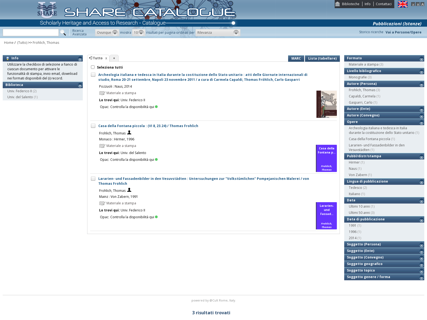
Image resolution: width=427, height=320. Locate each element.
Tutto (98, 58)
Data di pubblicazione (366, 219)
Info (368, 4)
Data (351, 200)
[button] (107, 32)
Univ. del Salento (20, 97)
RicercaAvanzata (79, 32)
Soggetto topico (361, 270)
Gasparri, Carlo (361, 102)
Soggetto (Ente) (360, 250)
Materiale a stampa (364, 64)
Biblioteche (350, 4)
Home (9, 42)
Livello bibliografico (364, 71)
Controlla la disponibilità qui (134, 106)
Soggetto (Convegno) (365, 257)
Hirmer (354, 162)
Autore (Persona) (362, 83)
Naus (353, 168)
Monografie (358, 77)
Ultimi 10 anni (359, 206)
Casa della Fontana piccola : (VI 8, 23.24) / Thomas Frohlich (148, 126)
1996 (352, 231)
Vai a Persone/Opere (404, 32)
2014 (352, 238)
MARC (296, 58)
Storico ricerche (371, 32)
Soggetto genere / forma (368, 277)
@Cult (214, 300)
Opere (352, 121)
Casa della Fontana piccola (369, 139)
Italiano (354, 194)
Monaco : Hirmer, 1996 (116, 139)
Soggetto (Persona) (364, 244)
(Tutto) (21, 42)
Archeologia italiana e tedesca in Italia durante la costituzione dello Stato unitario (381, 130)
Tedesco (355, 187)
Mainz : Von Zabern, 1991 (118, 196)
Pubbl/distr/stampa (364, 156)
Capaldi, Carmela (362, 96)
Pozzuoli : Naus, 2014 (115, 86)
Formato (354, 58)
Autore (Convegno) (363, 115)
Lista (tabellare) (322, 58)
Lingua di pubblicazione (367, 181)
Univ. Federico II (19, 91)
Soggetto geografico (365, 263)
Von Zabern (358, 175)
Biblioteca (14, 84)
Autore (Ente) (358, 108)
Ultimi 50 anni (359, 212)
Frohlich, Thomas (46, 42)
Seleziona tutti (109, 67)
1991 (352, 225)
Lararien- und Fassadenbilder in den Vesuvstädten (377, 147)
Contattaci (384, 4)
